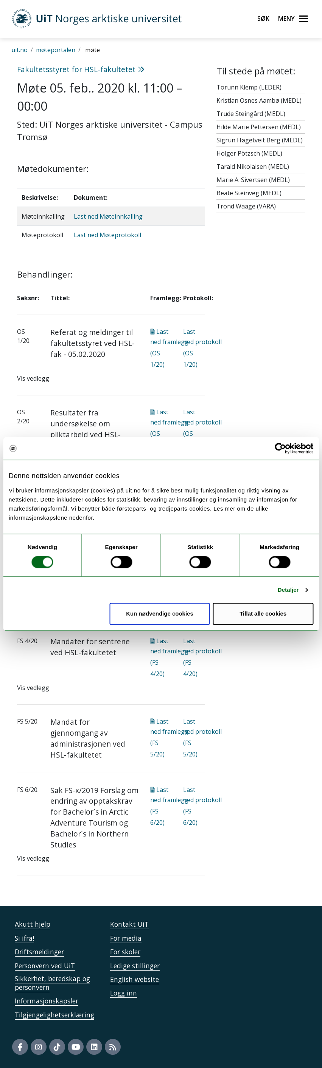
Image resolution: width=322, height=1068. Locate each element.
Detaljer (288, 589)
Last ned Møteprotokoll (107, 235)
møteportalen (55, 50)
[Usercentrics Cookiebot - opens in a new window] (280, 448)
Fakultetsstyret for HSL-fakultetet (81, 69)
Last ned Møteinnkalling (108, 216)
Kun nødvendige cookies (159, 614)
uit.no (19, 50)
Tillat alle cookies (263, 614)
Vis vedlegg (33, 378)
